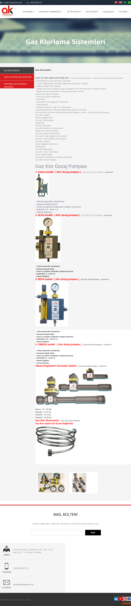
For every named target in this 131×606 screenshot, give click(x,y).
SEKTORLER (92, 13)
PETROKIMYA (74, 13)
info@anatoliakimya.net (12, 2)
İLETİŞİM (124, 13)
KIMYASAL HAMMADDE (51, 13)
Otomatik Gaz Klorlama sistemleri (15, 85)
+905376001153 (36, 2)
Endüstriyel (109, 13)
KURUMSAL (29, 13)
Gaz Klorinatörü (12, 70)
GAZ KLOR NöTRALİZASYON (17, 77)
